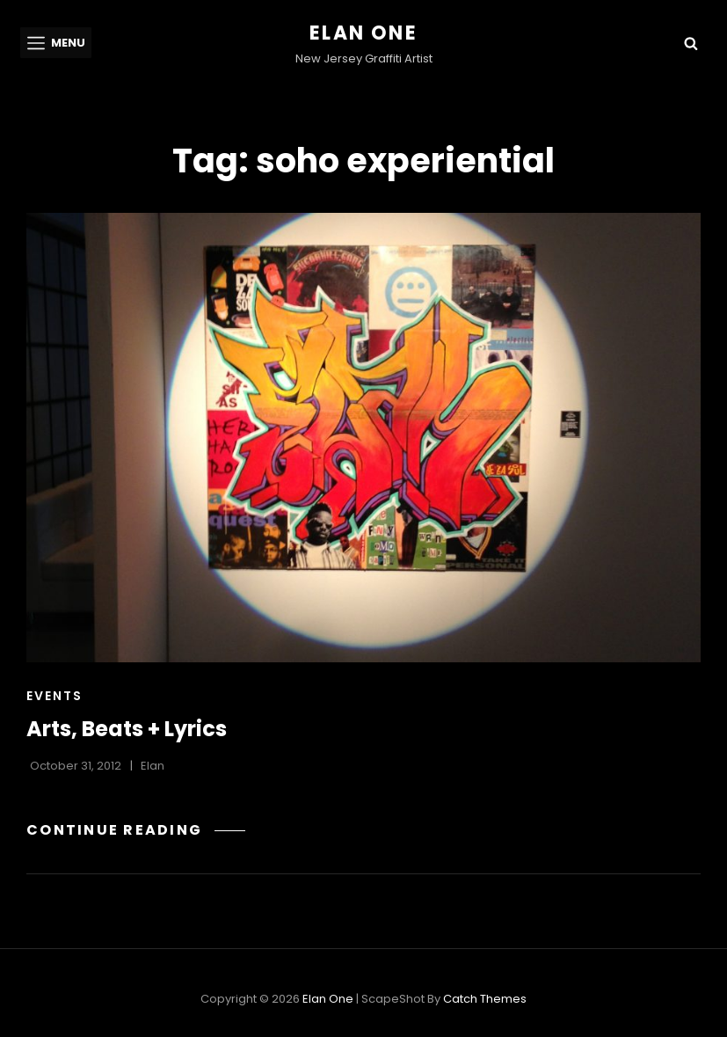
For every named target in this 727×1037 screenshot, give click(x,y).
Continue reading (135, 830)
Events (54, 696)
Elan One (363, 33)
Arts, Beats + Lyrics (126, 728)
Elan (152, 765)
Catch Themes (485, 998)
